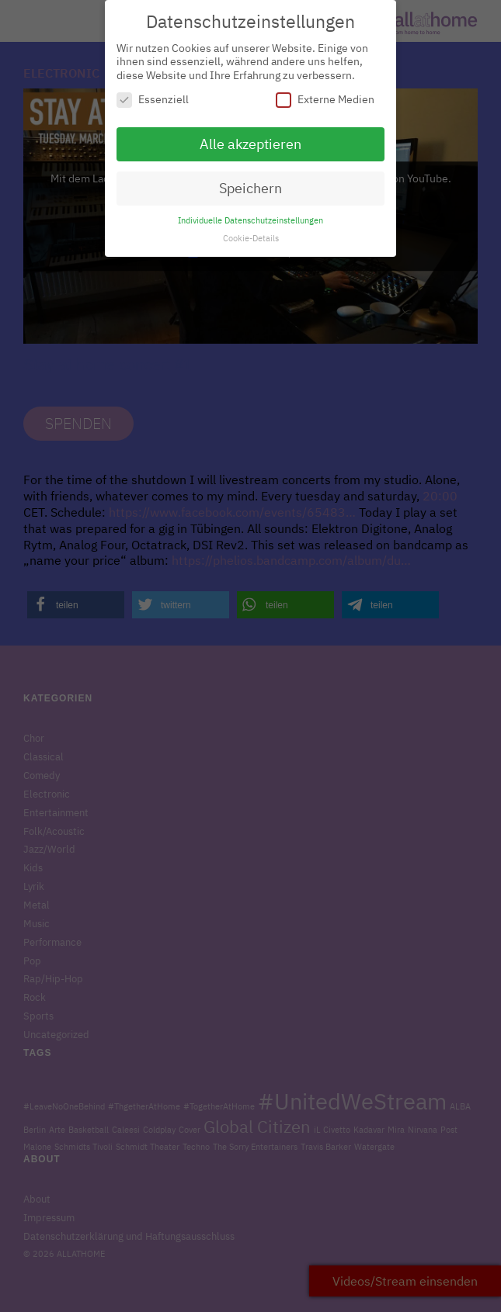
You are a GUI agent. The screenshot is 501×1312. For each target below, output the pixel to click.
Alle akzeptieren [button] (250, 137)
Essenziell (153, 92)
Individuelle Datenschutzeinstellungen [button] (250, 212)
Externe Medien (325, 92)
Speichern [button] (250, 180)
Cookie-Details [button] (251, 230)
